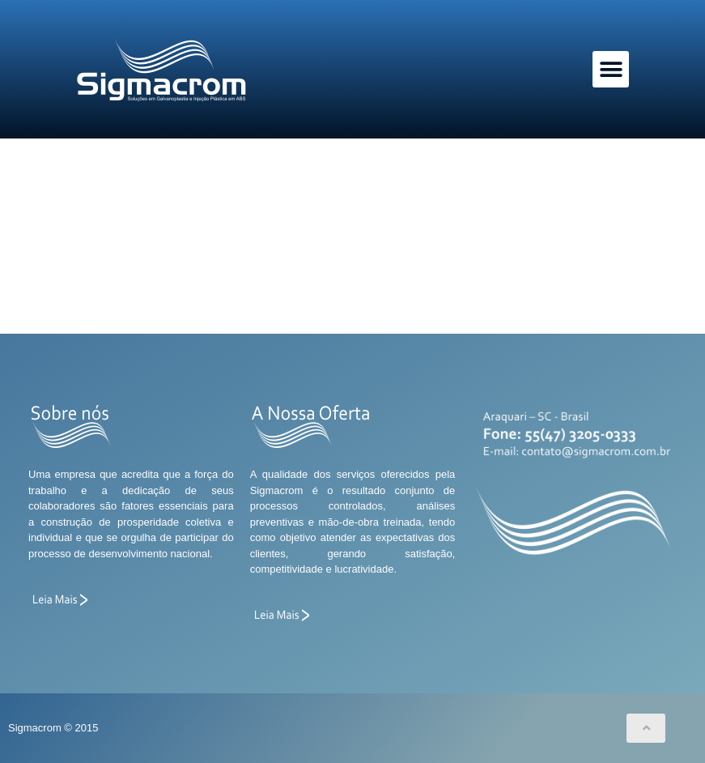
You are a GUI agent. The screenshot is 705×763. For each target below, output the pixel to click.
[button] (610, 69)
